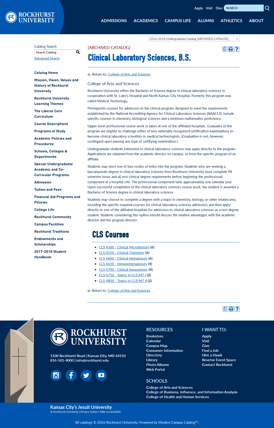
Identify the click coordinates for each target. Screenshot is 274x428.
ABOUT (256, 20)
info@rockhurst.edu (92, 360)
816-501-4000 (62, 360)
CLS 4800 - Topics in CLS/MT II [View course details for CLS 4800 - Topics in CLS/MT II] (123, 280)
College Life (44, 210)
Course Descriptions (51, 124)
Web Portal (155, 369)
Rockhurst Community (52, 217)
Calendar (153, 340)
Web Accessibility (110, 412)
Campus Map (157, 345)
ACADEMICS (146, 20)
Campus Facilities (49, 224)
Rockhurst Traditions (51, 232)
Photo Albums (157, 364)
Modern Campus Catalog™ (178, 422)
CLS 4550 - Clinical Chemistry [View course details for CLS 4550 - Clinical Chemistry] (121, 252)
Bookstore (154, 336)
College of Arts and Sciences (129, 74)
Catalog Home (46, 73)
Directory (154, 355)
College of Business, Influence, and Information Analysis (191, 391)
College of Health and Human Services (177, 396)
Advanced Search (47, 58)
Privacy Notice (89, 412)
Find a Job (210, 350)
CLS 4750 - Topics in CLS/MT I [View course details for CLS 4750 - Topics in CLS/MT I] (122, 274)
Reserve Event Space (219, 359)
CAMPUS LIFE (178, 20)
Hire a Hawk (212, 355)
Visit (209, 8)
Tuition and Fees (47, 190)
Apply (198, 8)
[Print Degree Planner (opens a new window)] (224, 49)
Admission (42, 182)
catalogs (86, 422)
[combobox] (194, 38)
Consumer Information (164, 350)
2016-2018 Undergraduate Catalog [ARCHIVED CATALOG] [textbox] (189, 39)
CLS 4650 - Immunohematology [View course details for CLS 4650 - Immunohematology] (123, 263)
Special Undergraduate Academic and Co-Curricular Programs (53, 169)
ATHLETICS (231, 20)
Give (219, 8)
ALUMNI (206, 20)
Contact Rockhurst (217, 364)
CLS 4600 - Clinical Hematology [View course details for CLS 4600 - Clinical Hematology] (123, 258)
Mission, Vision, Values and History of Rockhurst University (56, 85)
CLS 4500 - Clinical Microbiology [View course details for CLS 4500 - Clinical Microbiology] (124, 247)
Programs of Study (49, 131)
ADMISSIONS (114, 20)
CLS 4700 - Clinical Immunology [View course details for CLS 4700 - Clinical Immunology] (123, 269)
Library (151, 359)
